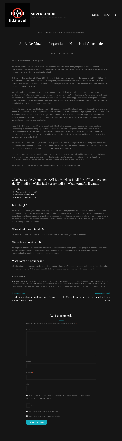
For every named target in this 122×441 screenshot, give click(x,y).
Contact (107, 15)
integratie (41, 283)
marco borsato (88, 283)
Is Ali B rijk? (19, 189)
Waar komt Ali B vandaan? (26, 197)
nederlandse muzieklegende (23, 286)
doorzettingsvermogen (79, 281)
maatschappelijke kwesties (71, 283)
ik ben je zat (20, 283)
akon (16, 281)
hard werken (104, 281)
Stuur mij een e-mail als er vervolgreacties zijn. (43, 411)
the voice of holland (97, 286)
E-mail (29, 373)
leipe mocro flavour (53, 283)
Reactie (30, 329)
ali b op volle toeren (36, 281)
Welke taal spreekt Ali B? (25, 194)
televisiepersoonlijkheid (78, 286)
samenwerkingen (52, 286)
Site (27, 384)
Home (40, 32)
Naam (29, 361)
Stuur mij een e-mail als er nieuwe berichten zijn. (44, 416)
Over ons (95, 15)
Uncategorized (48, 32)
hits (13, 283)
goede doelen (94, 281)
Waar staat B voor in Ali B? (26, 192)
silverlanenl (70, 53)
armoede (56, 281)
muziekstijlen (100, 283)
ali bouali (48, 281)
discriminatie (65, 281)
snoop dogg (64, 286)
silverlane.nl (43, 14)
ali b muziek (22, 281)
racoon (37, 286)
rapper (43, 286)
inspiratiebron (30, 283)
